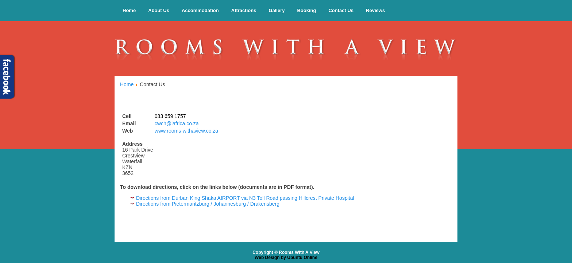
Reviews (375, 10)
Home (129, 10)
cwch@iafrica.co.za (177, 123)
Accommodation (200, 10)
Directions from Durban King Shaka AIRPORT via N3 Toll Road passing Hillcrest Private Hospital (245, 198)
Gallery (276, 10)
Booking (306, 10)
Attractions (243, 10)
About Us (158, 10)
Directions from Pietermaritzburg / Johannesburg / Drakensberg (207, 204)
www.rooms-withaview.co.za (186, 131)
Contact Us (340, 10)
